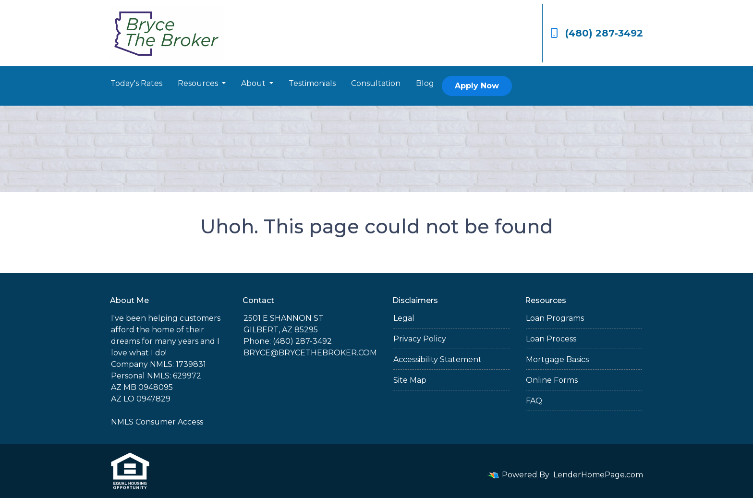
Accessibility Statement (437, 359)
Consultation (376, 83)
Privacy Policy (419, 338)
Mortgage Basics (557, 359)
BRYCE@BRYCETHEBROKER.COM (310, 352)
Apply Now (477, 85)
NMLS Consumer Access (157, 421)
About (254, 83)
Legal (403, 318)
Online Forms (552, 380)
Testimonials (312, 83)
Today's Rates (136, 83)
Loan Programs (555, 318)
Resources (199, 83)
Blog (425, 83)
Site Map (409, 380)
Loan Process (551, 338)
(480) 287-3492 (596, 33)
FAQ (534, 400)
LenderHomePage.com (598, 474)
